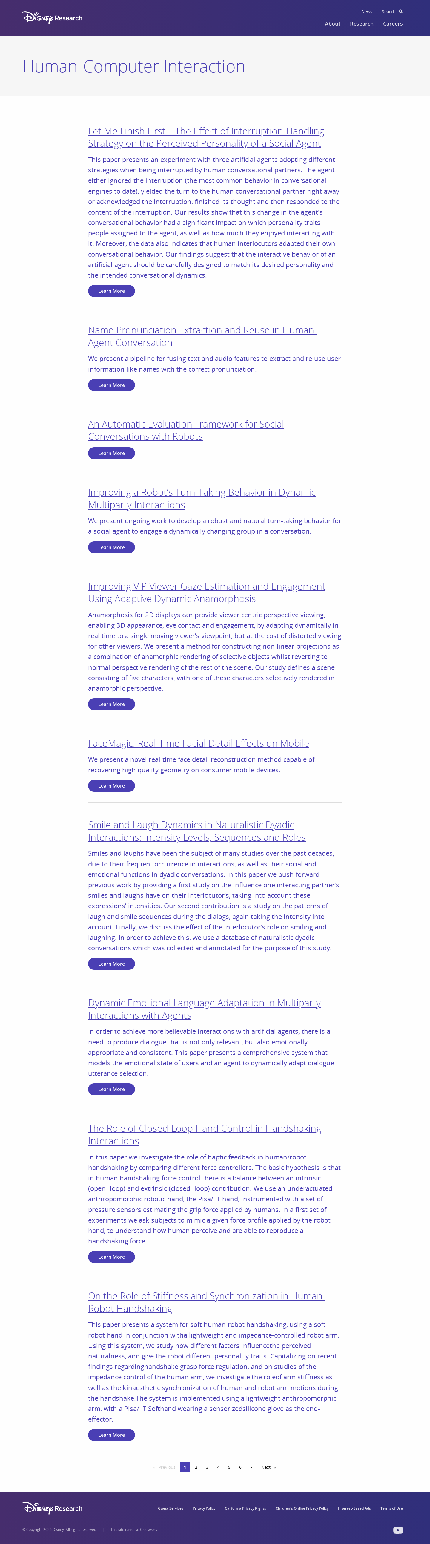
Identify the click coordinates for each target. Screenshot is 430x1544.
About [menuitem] (332, 23)
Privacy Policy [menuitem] (204, 1508)
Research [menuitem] (362, 23)
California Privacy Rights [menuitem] (245, 1508)
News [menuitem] (366, 11)
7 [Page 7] (251, 1467)
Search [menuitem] (389, 11)
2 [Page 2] (196, 1467)
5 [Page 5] (229, 1467)
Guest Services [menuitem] (170, 1508)
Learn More (111, 291)
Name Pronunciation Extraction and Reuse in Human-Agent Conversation (202, 336)
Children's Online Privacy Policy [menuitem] (302, 1508)
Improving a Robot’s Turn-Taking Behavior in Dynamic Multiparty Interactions (202, 498)
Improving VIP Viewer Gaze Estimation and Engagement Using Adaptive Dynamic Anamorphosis (206, 592)
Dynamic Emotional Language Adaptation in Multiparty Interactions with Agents (204, 1008)
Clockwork (148, 1529)
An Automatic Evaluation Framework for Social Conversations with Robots (186, 430)
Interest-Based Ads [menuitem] (354, 1508)
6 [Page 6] (240, 1467)
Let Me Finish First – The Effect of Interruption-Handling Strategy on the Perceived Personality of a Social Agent (206, 137)
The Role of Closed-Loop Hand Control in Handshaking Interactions (204, 1134)
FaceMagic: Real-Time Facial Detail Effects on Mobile (198, 742)
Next (270, 1467)
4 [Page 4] (218, 1467)
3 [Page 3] (207, 1467)
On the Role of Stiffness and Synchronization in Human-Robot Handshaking (206, 1302)
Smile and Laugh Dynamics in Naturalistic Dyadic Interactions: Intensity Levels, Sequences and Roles (197, 830)
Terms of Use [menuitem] (391, 1508)
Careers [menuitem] (393, 23)
